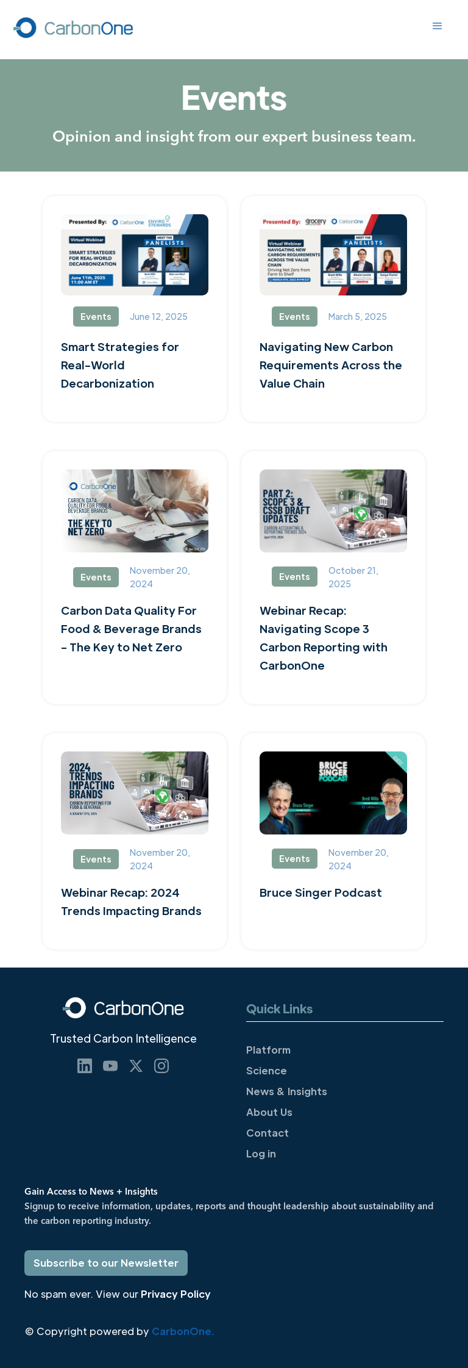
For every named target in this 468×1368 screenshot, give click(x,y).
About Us (269, 1112)
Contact (267, 1132)
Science (266, 1070)
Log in (261, 1153)
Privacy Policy (176, 1293)
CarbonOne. (183, 1331)
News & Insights (286, 1091)
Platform (268, 1049)
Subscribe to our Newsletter (106, 1262)
